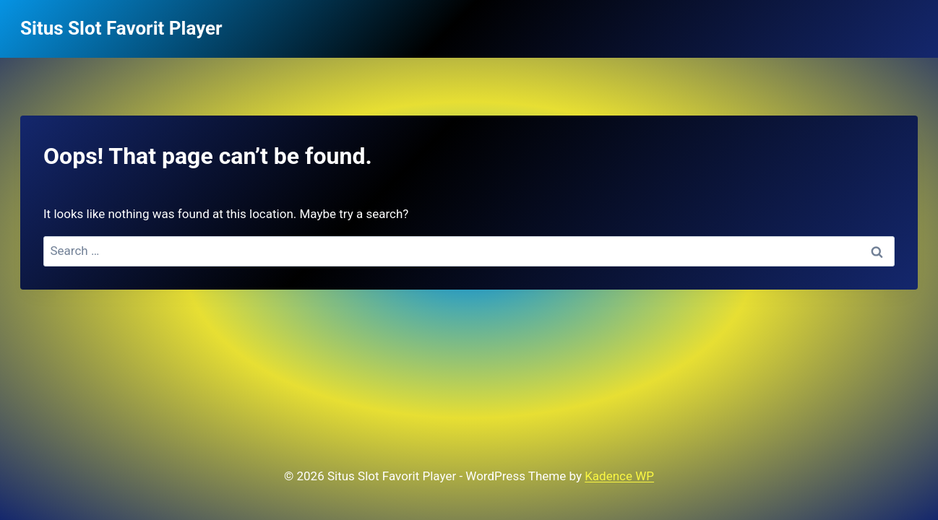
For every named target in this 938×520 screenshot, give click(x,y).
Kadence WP (619, 476)
